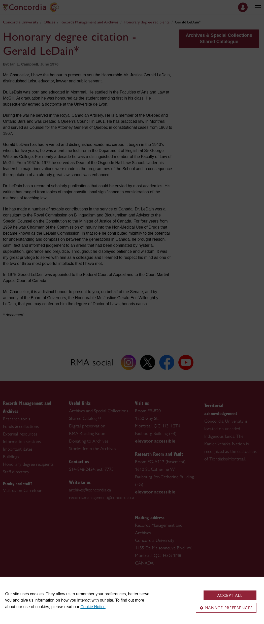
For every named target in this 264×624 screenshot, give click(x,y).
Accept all (230, 595)
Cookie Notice (93, 607)
